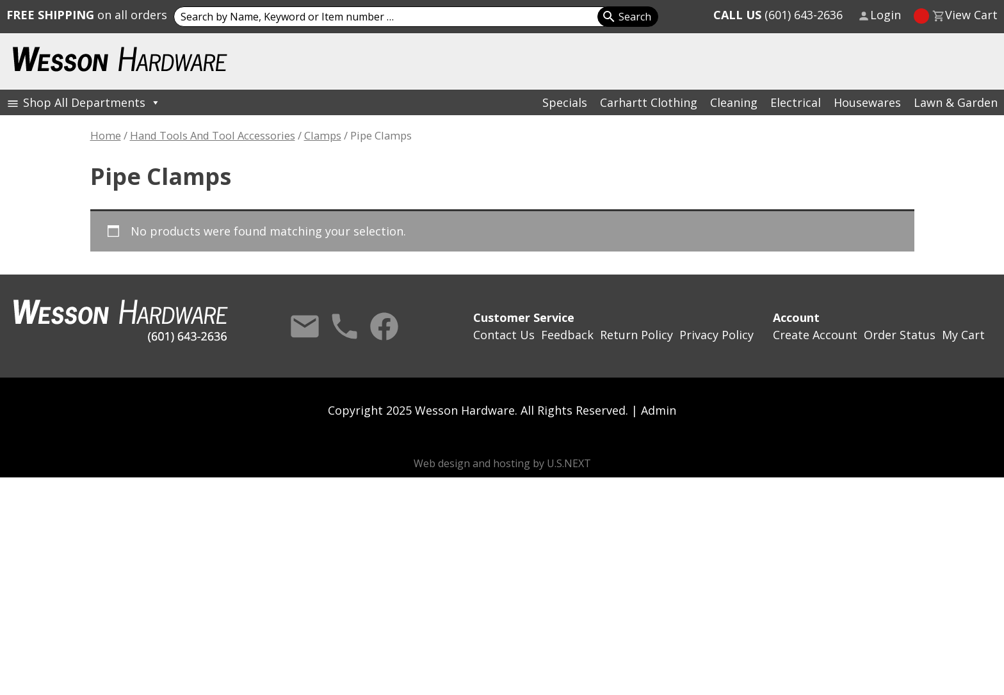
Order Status (899, 334)
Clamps (322, 135)
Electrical (795, 102)
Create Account (815, 334)
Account (796, 317)
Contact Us (304, 326)
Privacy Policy (716, 334)
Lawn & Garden (956, 102)
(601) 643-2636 (778, 14)
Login (885, 14)
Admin (658, 410)
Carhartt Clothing (648, 102)
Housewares (867, 102)
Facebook (384, 326)
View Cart (971, 14)
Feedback (567, 334)
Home (105, 135)
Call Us (344, 326)
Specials (564, 102)
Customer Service (523, 317)
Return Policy (636, 334)
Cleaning (733, 102)
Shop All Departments (92, 102)
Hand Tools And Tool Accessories (212, 135)
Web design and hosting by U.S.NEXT (502, 463)
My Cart (963, 334)
